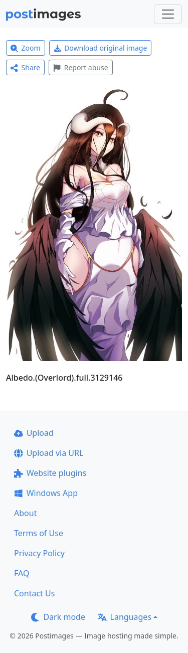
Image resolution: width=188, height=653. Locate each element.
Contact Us (34, 593)
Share (25, 67)
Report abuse (80, 67)
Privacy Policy (39, 553)
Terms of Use (38, 533)
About (25, 513)
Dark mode (58, 616)
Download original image (100, 48)
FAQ (21, 573)
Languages (124, 616)
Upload (34, 432)
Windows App (46, 493)
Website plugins (50, 472)
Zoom (26, 48)
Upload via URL (48, 452)
